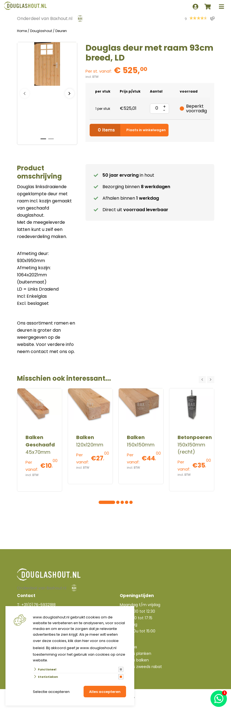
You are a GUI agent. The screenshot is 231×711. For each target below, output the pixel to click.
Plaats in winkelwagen (129, 130)
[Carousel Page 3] (109, 502)
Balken (85, 437)
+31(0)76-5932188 (38, 604)
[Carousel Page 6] (122, 502)
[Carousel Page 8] (131, 502)
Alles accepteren (105, 691)
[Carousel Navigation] (206, 379)
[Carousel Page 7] (126, 502)
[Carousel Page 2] (104, 502)
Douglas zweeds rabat (141, 666)
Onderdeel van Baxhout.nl (44, 18)
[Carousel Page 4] (113, 502)
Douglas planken (135, 653)
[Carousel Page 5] (117, 502)
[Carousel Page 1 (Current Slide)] (100, 502)
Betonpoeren (195, 437)
